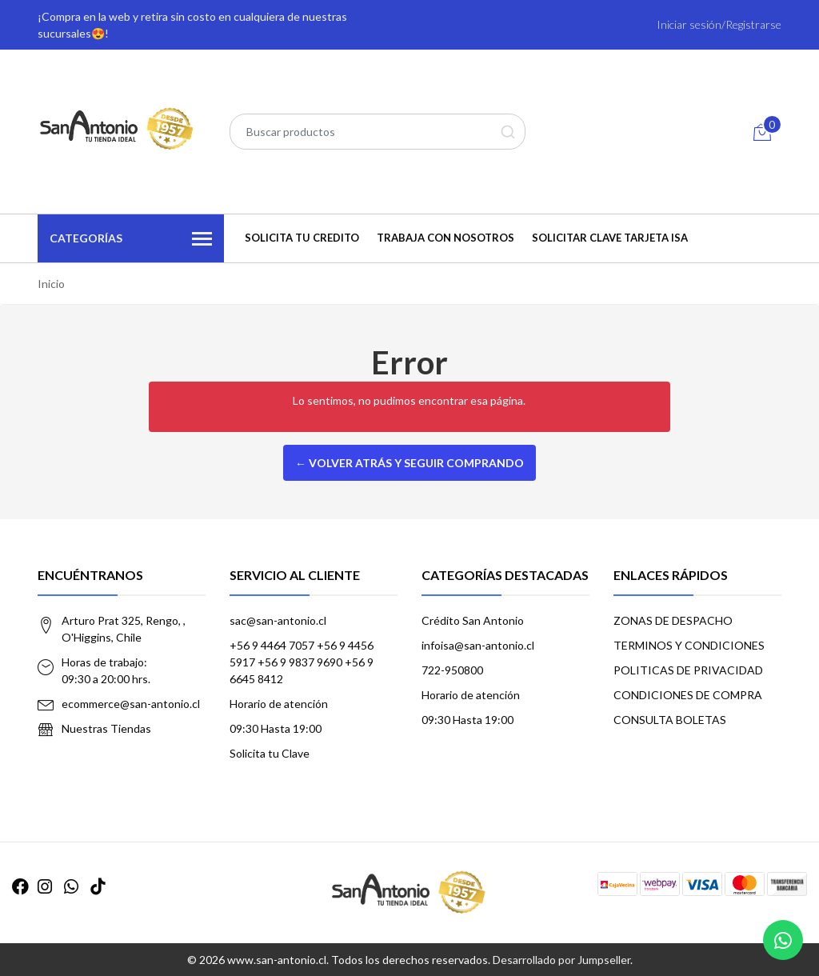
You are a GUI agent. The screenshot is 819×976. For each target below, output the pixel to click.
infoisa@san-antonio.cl (477, 645)
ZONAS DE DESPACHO (673, 620)
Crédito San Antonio (472, 620)
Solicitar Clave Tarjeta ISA (610, 237)
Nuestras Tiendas (106, 728)
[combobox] (377, 132)
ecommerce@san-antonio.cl (131, 703)
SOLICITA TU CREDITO (302, 237)
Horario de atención (279, 703)
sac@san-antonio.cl (278, 620)
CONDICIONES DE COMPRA (687, 695)
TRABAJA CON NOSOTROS (445, 237)
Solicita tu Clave (270, 753)
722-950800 (452, 670)
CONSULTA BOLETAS (669, 719)
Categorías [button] (131, 239)
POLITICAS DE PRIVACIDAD (688, 670)
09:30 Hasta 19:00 (276, 728)
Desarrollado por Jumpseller (561, 959)
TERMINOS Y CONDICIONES (689, 645)
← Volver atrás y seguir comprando (409, 463)
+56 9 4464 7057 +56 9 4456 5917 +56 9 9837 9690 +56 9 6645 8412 (302, 662)
